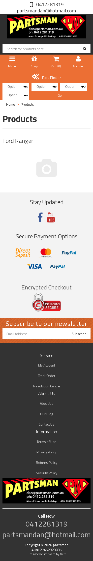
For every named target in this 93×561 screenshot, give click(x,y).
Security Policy (46, 472)
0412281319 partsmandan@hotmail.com (46, 7)
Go (60, 95)
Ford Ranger (17, 140)
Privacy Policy (46, 452)
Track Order (46, 375)
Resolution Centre (46, 386)
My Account (46, 365)
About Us (46, 403)
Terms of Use (46, 441)
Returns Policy (46, 462)
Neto (63, 554)
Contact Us (46, 424)
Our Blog (46, 413)
